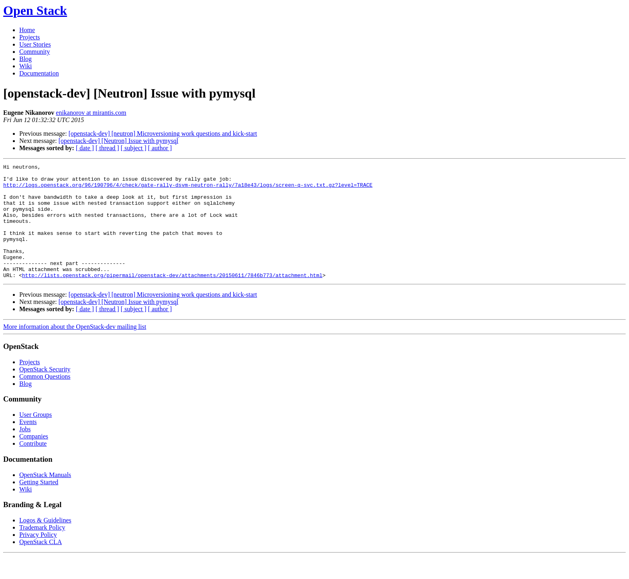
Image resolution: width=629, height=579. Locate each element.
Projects (29, 37)
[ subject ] (133, 148)
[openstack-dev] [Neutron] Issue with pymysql (119, 140)
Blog (25, 58)
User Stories (35, 44)
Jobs (24, 452)
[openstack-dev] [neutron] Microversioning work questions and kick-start (163, 133)
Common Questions (45, 399)
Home (27, 30)
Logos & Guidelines (45, 543)
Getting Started (38, 505)
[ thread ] (107, 148)
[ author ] (160, 148)
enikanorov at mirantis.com (91, 112)
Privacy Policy (38, 557)
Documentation (39, 73)
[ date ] (85, 148)
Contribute (33, 466)
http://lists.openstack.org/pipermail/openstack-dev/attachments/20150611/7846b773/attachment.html (172, 298)
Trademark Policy (42, 550)
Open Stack (35, 10)
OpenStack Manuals (45, 497)
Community (34, 51)
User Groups (35, 437)
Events (28, 444)
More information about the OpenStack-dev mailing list (74, 349)
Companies (33, 459)
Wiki (25, 66)
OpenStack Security (45, 392)
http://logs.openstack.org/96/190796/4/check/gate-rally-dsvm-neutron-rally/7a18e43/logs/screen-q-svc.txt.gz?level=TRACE (187, 189)
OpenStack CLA (40, 564)
